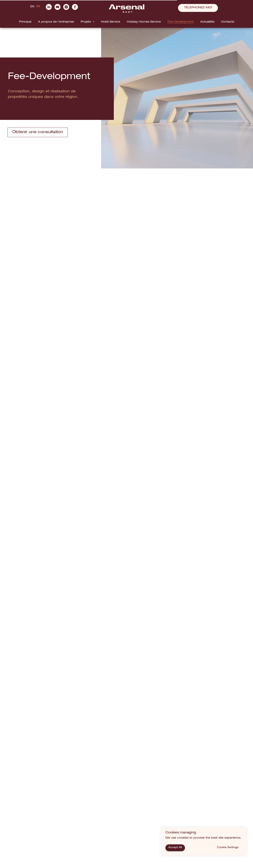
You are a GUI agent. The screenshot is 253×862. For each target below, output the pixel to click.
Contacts (227, 22)
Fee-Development (181, 22)
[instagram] (66, 9)
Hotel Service (110, 22)
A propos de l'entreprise (56, 22)
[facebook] (75, 9)
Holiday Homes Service (144, 22)
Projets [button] (86, 22)
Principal (25, 22)
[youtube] (57, 9)
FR (38, 7)
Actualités (207, 22)
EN (32, 7)
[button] (198, 8)
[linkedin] (49, 9)
